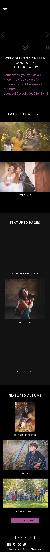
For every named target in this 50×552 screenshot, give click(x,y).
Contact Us (25, 538)
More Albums (25, 520)
